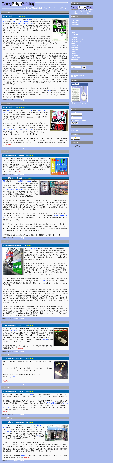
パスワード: (74, 116)
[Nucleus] (74, 36)
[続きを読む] (8, 144)
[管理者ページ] (76, 24)
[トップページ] (76, 20)
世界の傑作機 (51, 403)
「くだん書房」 (19, 181)
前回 (4, 181)
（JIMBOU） (28, 181)
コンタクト (82, 13)
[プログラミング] (76, 41)
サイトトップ (76, 11)
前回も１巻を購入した (25, 23)
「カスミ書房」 (10, 190)
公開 (90, 11)
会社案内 (75, 13)
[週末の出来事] (76, 57)
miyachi (22, 16)
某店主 (29, 19)
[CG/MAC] (74, 34)
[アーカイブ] (75, 22)
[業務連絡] (74, 49)
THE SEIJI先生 (27, 110)
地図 (88, 13)
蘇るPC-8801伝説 (26, 130)
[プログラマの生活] (77, 39)
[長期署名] (74, 59)
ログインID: (74, 112)
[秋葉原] (73, 53)
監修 (49, 90)
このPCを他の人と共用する (80, 120)
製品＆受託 (84, 11)
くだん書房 (33, 248)
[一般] (73, 43)
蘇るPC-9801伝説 (9, 130)
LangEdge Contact (77, 75)
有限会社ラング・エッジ (78, 103)
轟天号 (23, 455)
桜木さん (45, 339)
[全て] (73, 32)
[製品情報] (74, 55)
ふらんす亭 (42, 281)
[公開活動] (74, 45)
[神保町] (22, 100)
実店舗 (38, 436)
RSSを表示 (74, 130)
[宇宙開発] (74, 47)
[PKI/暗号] (74, 37)
